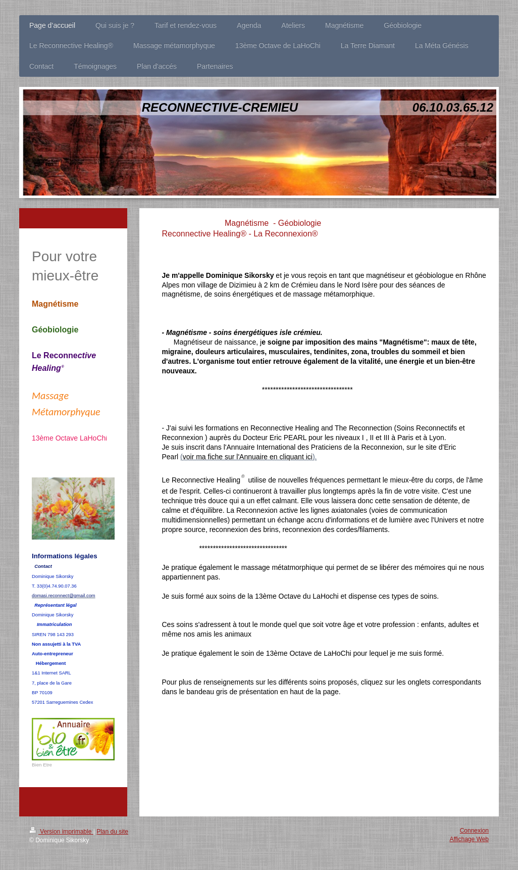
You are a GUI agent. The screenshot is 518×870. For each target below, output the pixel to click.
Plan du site (112, 831)
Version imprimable (61, 831)
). (315, 457)
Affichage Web (469, 839)
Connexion (474, 830)
